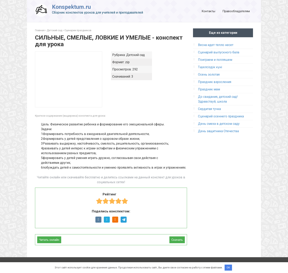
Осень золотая (209, 74)
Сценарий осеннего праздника (221, 116)
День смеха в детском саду (219, 124)
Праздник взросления (214, 82)
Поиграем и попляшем (215, 60)
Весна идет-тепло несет (215, 45)
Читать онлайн (49, 240)
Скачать (177, 240)
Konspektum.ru (71, 7)
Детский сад (54, 30)
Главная (40, 30)
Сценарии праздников (77, 30)
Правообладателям (236, 11)
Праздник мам (209, 89)
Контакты (208, 11)
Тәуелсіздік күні (210, 67)
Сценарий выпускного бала (218, 52)
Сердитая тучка (209, 109)
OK (228, 267)
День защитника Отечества (218, 131)
